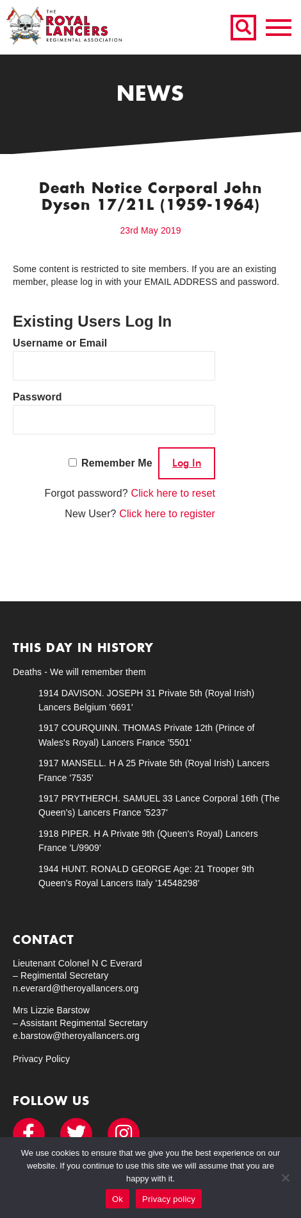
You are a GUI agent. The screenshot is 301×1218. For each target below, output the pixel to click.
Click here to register (167, 513)
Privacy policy (168, 1199)
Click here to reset (173, 493)
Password (37, 396)
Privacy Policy (41, 1059)
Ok (117, 1199)
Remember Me (116, 463)
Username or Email (60, 343)
